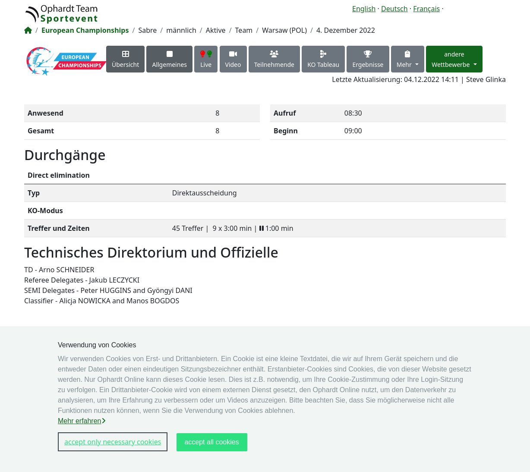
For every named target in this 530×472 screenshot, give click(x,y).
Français (426, 8)
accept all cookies (211, 442)
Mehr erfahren (82, 421)
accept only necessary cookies (112, 442)
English (363, 8)
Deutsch (394, 8)
